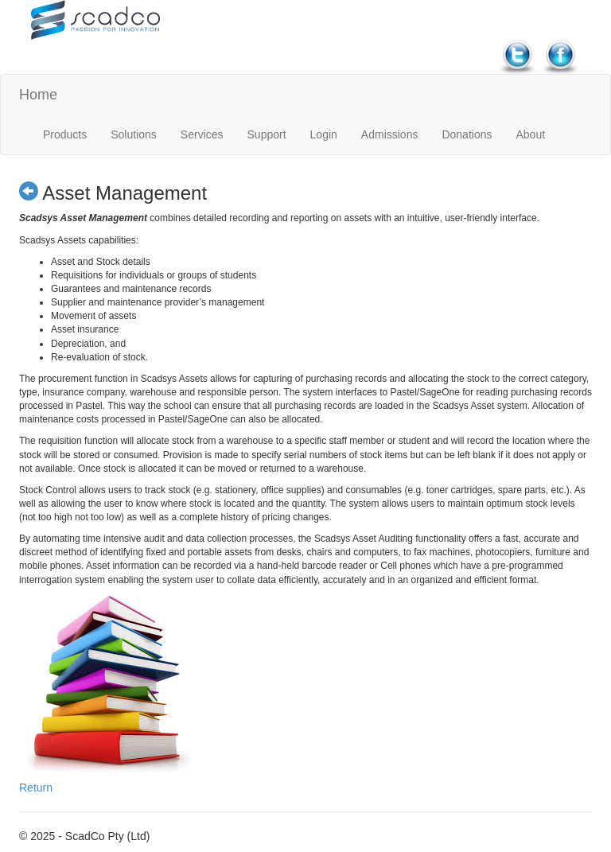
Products (65, 134)
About (530, 134)
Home (38, 95)
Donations (467, 134)
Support (266, 134)
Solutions (134, 134)
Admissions (389, 134)
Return (36, 787)
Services (202, 134)
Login (323, 134)
